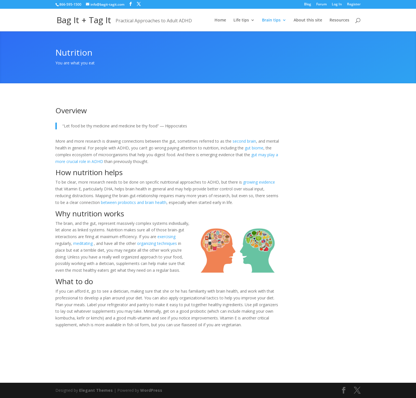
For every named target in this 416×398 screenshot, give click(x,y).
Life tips (241, 20)
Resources (339, 20)
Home (220, 20)
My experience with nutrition (100, 352)
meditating (83, 243)
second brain (244, 141)
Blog (307, 4)
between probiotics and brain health (133, 202)
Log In (337, 4)
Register (354, 4)
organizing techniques (157, 243)
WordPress (151, 390)
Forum (321, 4)
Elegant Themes (96, 390)
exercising (166, 236)
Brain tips (271, 20)
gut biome (254, 148)
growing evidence (259, 182)
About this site (308, 20)
